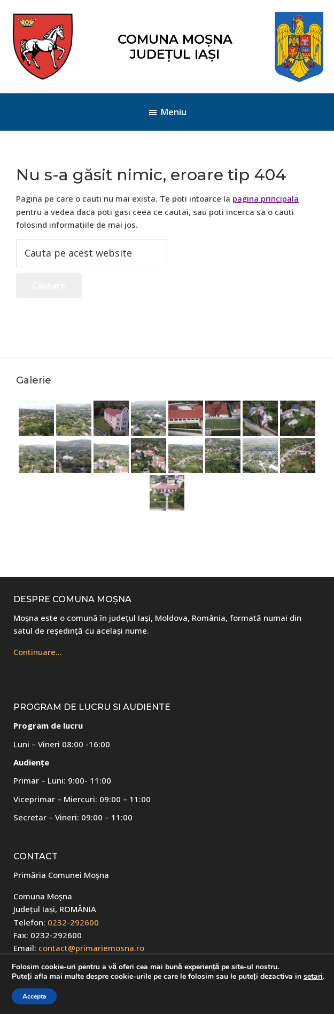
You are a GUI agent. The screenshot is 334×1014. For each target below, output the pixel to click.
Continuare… (37, 651)
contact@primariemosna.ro (91, 948)
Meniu (174, 112)
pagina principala (265, 198)
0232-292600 (73, 922)
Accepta (34, 996)
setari (313, 976)
